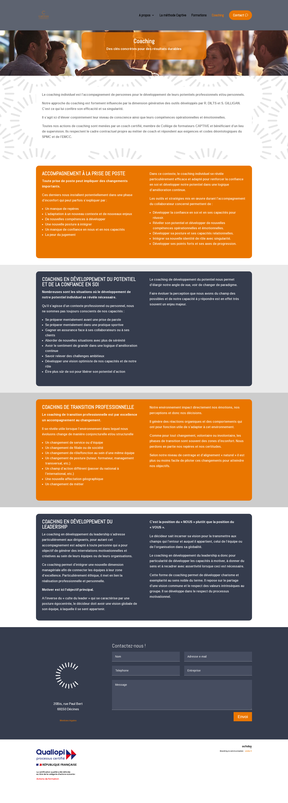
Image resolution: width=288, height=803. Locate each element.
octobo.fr (248, 765)
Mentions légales (68, 735)
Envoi (243, 731)
